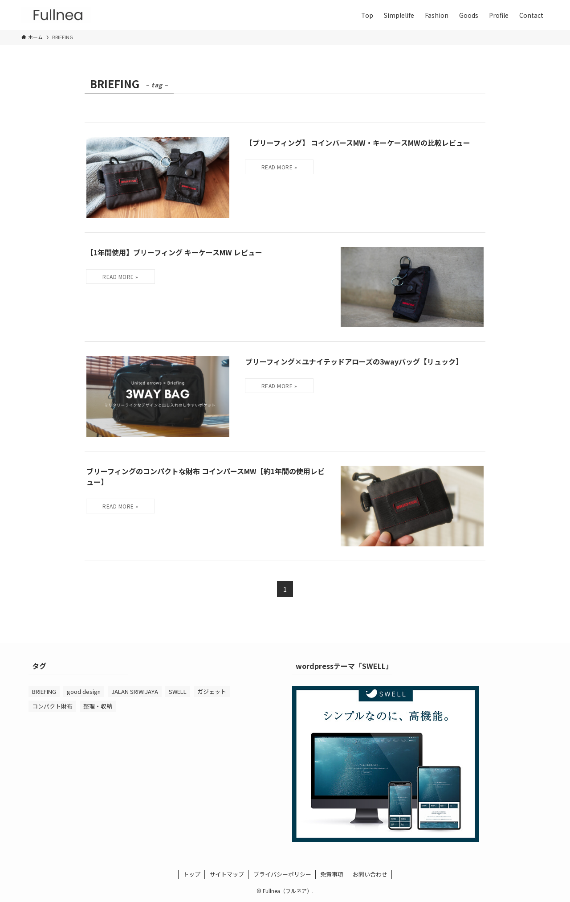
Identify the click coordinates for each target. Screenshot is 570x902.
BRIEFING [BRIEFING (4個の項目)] (44, 691)
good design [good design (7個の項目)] (84, 691)
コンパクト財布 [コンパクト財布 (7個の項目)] (52, 706)
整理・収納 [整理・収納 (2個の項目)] (97, 706)
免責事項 (331, 874)
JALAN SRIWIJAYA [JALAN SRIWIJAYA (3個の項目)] (134, 691)
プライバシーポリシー (282, 874)
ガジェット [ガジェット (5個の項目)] (211, 691)
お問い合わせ (370, 874)
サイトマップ (226, 874)
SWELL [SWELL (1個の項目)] (178, 691)
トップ (191, 874)
